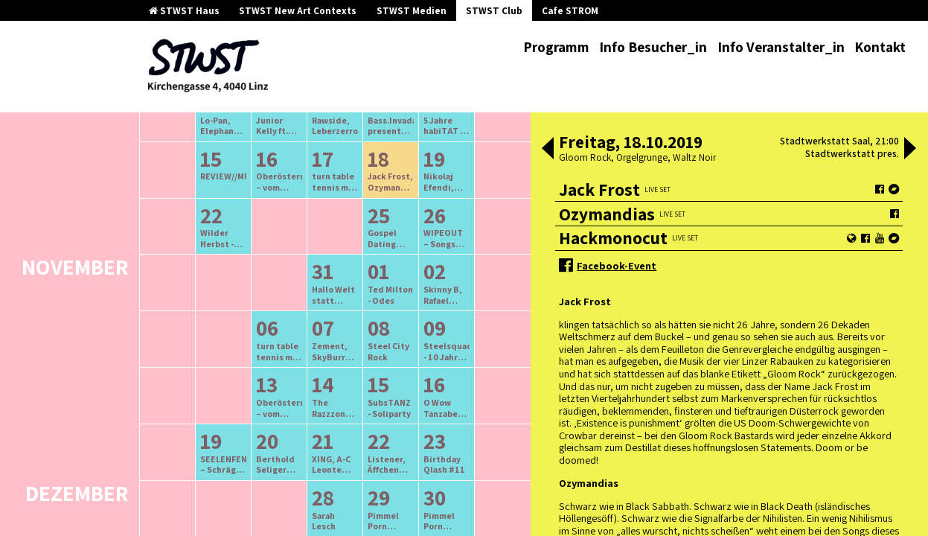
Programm (556, 47)
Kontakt (880, 47)
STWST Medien (412, 10)
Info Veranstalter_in (781, 47)
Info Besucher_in (653, 47)
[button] (547, 150)
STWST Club (494, 10)
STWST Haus (184, 10)
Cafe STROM (570, 10)
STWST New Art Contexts (297, 10)
